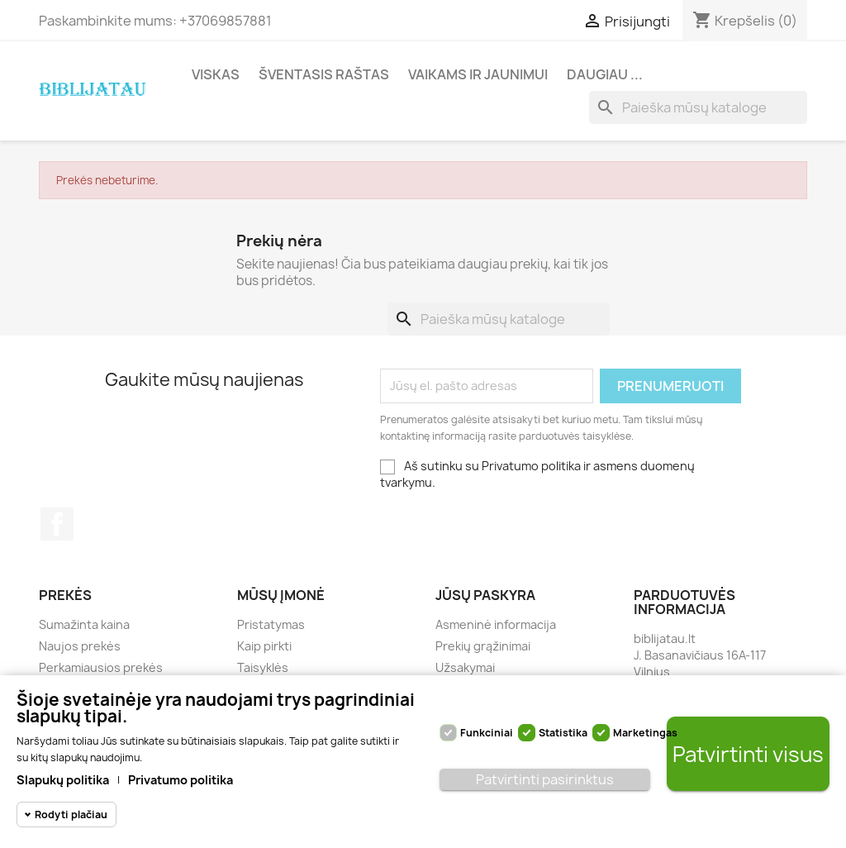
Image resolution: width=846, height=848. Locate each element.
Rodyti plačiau (71, 815)
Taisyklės (262, 667)
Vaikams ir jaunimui (478, 74)
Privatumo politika (180, 780)
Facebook (57, 524)
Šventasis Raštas (324, 74)
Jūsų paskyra (485, 595)
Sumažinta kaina (84, 624)
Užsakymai (465, 667)
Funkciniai (486, 733)
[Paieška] (698, 107)
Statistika (563, 733)
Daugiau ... (605, 74)
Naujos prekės (80, 646)
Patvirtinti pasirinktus (545, 779)
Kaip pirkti (264, 646)
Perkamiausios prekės (101, 667)
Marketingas (645, 733)
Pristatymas (271, 624)
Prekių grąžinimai (482, 646)
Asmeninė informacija (495, 624)
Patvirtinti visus (748, 754)
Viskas (216, 74)
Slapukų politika (63, 780)
